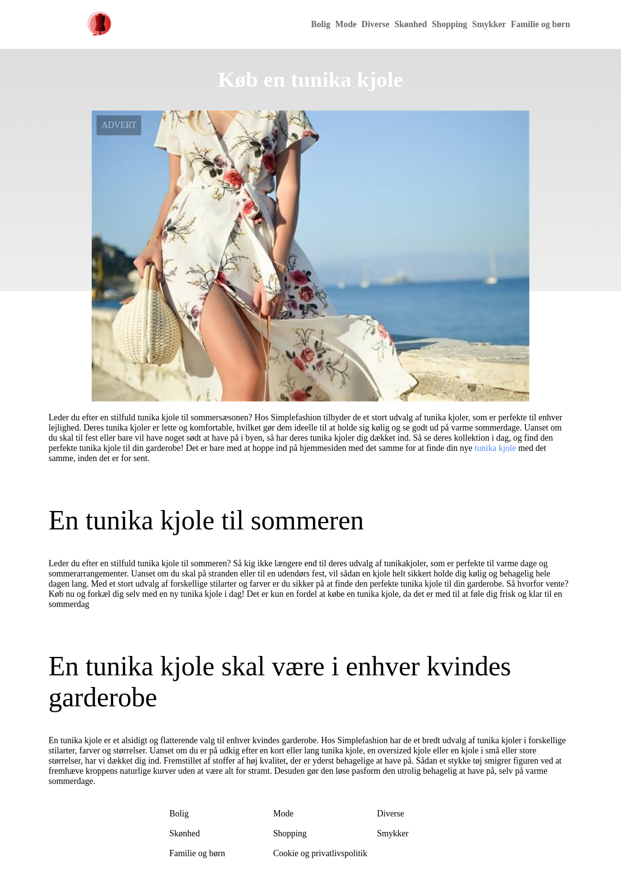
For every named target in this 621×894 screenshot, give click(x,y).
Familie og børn (540, 24)
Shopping (449, 24)
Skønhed (410, 24)
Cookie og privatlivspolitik (320, 853)
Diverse (375, 24)
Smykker (489, 24)
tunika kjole (495, 448)
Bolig (320, 24)
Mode (346, 24)
